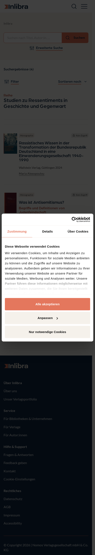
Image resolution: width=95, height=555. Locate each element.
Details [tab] (47, 231)
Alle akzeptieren (47, 304)
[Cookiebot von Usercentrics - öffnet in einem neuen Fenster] (71, 219)
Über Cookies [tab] (78, 231)
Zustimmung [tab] (17, 231)
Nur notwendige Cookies (47, 331)
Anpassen (48, 318)
